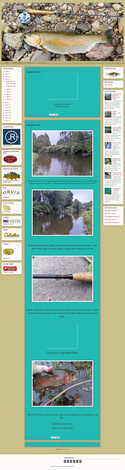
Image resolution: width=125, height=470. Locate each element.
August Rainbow (33, 72)
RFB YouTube (109, 85)
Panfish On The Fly (110, 213)
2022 (6, 79)
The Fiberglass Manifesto (112, 216)
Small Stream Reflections (112, 222)
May (8, 94)
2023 (6, 76)
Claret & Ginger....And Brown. (116, 113)
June (8, 91)
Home (63, 444)
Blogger (72, 466)
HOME (6, 62)
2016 (6, 115)
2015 (6, 117)
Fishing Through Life (111, 219)
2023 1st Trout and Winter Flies (117, 173)
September (10, 81)
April (8, 97)
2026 (6, 71)
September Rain (33, 125)
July (8, 89)
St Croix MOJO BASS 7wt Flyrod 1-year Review (116, 97)
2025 (6, 74)
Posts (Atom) (66, 449)
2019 (6, 107)
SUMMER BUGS (16, 62)
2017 (6, 112)
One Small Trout (42, 62)
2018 (6, 110)
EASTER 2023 (116, 143)
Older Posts (95, 444)
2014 (6, 120)
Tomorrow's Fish (29, 62)
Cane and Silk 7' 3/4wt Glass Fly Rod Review (117, 128)
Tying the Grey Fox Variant (116, 189)
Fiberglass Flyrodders (111, 210)
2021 (6, 102)
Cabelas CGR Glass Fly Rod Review (116, 160)
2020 (6, 105)
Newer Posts (30, 444)
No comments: (44, 437)
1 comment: (43, 114)
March (9, 99)
